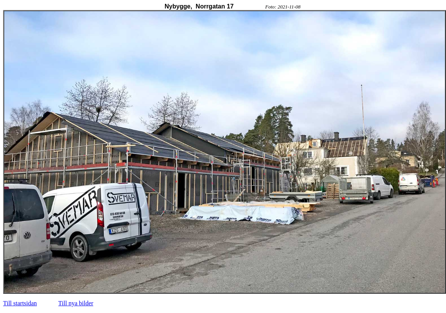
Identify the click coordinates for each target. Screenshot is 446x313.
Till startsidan (20, 303)
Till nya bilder (75, 303)
